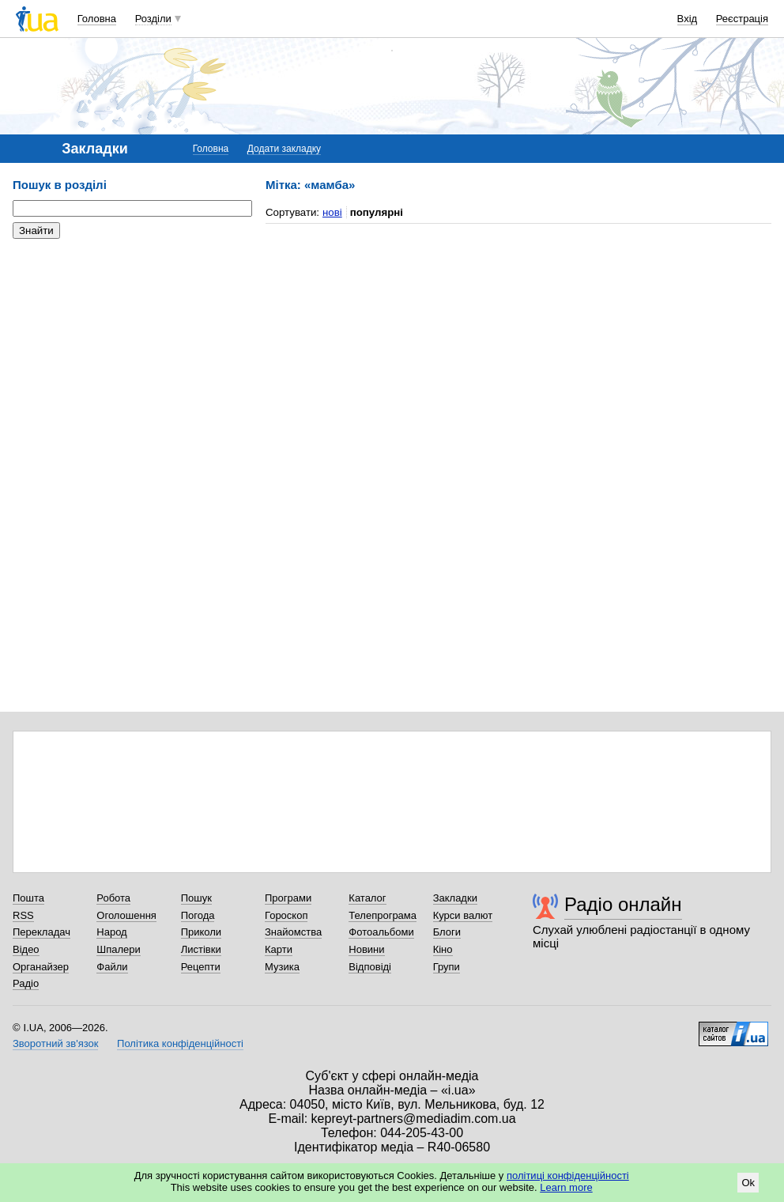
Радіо (26, 983)
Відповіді (370, 967)
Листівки (201, 949)
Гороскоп (286, 915)
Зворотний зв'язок (55, 1043)
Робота (113, 898)
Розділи (153, 19)
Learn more (566, 1187)
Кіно (443, 949)
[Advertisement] (131, 348)
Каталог (367, 898)
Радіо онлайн (623, 904)
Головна (96, 19)
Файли (111, 967)
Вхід (687, 19)
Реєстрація (742, 19)
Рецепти (200, 967)
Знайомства (293, 932)
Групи (446, 967)
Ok (748, 1183)
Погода (198, 915)
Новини (366, 949)
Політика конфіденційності (180, 1043)
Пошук (196, 898)
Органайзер (41, 967)
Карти (278, 949)
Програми (288, 898)
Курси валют (463, 915)
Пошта (28, 898)
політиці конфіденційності (568, 1175)
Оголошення (126, 915)
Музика (282, 967)
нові (332, 212)
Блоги (447, 932)
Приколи (201, 932)
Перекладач (41, 932)
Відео (26, 949)
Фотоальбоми (381, 932)
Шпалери (118, 949)
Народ (111, 932)
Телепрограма (382, 915)
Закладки (455, 898)
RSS (23, 915)
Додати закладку (284, 148)
